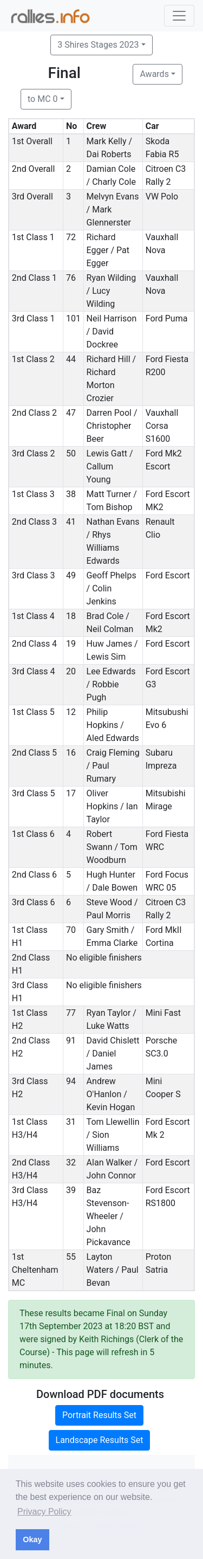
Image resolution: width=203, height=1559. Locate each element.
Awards (154, 74)
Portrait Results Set (99, 1415)
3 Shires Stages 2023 (98, 45)
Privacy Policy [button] (44, 1511)
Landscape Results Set (99, 1440)
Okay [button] (32, 1539)
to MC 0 (43, 99)
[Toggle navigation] (179, 16)
